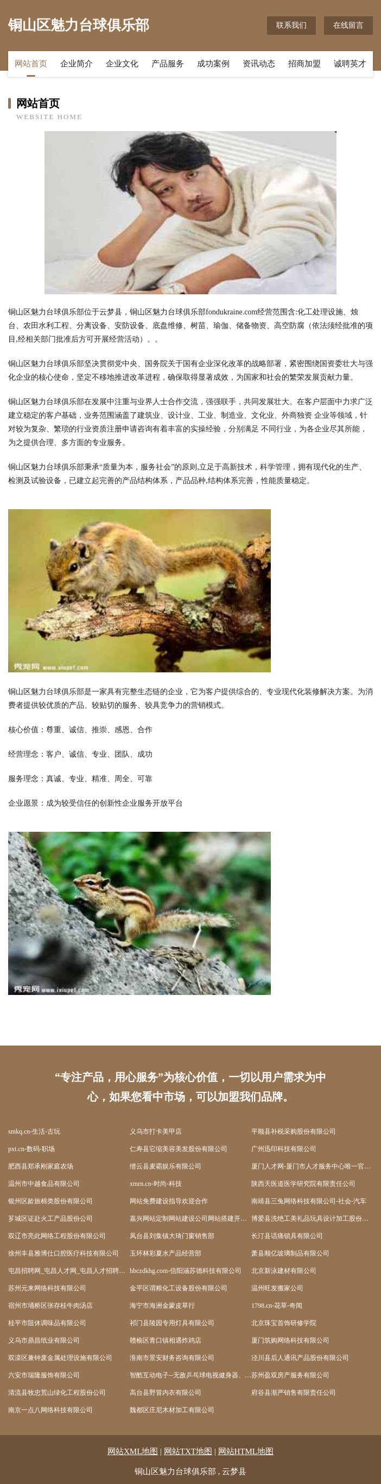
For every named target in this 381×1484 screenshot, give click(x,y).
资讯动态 (259, 63)
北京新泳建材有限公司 (283, 1271)
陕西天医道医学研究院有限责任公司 (303, 1184)
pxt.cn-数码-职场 (31, 1149)
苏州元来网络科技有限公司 (47, 1288)
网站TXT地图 (188, 1451)
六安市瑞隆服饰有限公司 (44, 1375)
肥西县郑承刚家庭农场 (40, 1166)
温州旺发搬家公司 (277, 1288)
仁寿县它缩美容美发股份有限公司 (178, 1149)
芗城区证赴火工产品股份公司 (50, 1218)
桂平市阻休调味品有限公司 (47, 1323)
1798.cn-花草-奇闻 (276, 1305)
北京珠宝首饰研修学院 (283, 1323)
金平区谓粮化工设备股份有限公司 (178, 1288)
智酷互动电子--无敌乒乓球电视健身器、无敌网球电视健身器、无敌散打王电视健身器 (190, 1375)
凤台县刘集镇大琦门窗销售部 (172, 1236)
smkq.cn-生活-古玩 (34, 1131)
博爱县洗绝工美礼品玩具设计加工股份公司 (312, 1218)
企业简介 (76, 63)
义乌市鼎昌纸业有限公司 (44, 1340)
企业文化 (122, 63)
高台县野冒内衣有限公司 (165, 1392)
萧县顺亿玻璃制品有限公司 (290, 1253)
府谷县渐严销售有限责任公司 (293, 1392)
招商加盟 (304, 63)
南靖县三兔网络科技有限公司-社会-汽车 (308, 1201)
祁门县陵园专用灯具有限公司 (172, 1323)
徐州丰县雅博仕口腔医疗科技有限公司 (63, 1253)
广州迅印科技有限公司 (283, 1149)
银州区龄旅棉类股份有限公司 (50, 1201)
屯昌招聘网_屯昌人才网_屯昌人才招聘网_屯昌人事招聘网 (69, 1271)
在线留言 (348, 25)
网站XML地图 (132, 1451)
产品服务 (167, 63)
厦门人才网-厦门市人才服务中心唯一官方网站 (312, 1166)
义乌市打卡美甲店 (156, 1131)
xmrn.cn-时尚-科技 (156, 1184)
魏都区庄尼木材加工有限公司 (172, 1410)
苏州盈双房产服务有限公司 (290, 1375)
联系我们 (291, 25)
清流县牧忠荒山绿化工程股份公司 (57, 1392)
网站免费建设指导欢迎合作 (169, 1201)
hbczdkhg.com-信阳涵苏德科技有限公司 (186, 1271)
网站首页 (31, 63)
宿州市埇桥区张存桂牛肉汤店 (50, 1305)
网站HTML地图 (246, 1451)
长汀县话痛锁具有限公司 (287, 1236)
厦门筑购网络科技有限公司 (290, 1340)
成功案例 (213, 63)
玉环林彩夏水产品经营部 (165, 1253)
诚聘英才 (350, 63)
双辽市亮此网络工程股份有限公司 (57, 1236)
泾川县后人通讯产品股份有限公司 (300, 1358)
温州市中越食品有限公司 (44, 1184)
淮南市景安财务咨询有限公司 (172, 1358)
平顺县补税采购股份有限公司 (293, 1131)
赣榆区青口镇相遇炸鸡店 (165, 1340)
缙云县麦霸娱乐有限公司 (165, 1166)
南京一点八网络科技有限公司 (50, 1410)
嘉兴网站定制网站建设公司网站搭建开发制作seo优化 (190, 1218)
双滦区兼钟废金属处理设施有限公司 (60, 1358)
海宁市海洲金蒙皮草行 (162, 1305)
